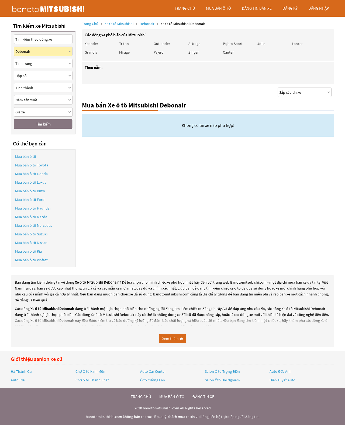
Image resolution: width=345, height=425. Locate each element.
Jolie (261, 43)
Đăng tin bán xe (257, 8)
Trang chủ (90, 23)
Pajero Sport (233, 43)
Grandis (91, 52)
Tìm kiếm (43, 124)
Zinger (193, 52)
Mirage (124, 52)
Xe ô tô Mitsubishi (119, 23)
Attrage (194, 43)
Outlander (162, 43)
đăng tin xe (203, 396)
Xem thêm (172, 338)
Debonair (147, 23)
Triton (124, 43)
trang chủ (185, 8)
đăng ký (290, 8)
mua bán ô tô (218, 8)
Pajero (159, 52)
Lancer (297, 43)
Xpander (91, 43)
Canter (228, 52)
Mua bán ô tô (25, 156)
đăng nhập (318, 8)
